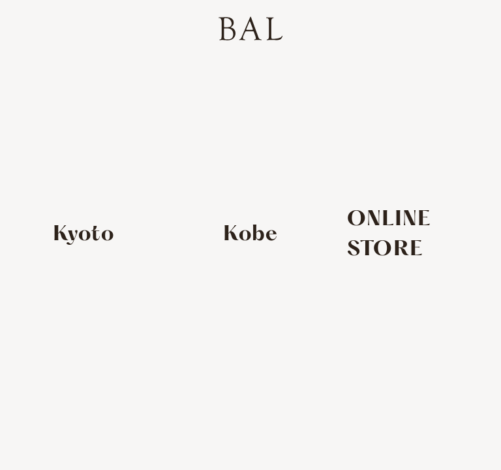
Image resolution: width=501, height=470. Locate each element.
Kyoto (84, 235)
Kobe (251, 235)
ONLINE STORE (389, 235)
